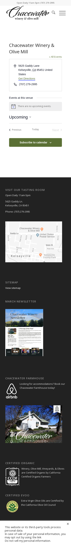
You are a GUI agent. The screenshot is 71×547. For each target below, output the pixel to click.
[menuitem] (44, 13)
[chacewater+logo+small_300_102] (29, 13)
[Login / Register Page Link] (44, 13)
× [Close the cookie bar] (68, 524)
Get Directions (26, 78)
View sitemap (13, 288)
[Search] (51, 13)
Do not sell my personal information (27, 540)
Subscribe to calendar (33, 142)
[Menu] (60, 13)
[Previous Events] (15, 130)
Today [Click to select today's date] (35, 129)
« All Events (55, 56)
